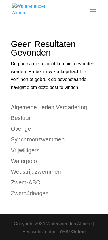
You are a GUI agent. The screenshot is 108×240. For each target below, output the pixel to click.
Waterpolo (24, 161)
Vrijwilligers (25, 150)
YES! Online (72, 231)
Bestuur (21, 118)
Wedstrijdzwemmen (36, 172)
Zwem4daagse (30, 193)
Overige (21, 128)
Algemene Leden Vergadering (49, 107)
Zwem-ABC (25, 182)
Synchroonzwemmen (38, 139)
